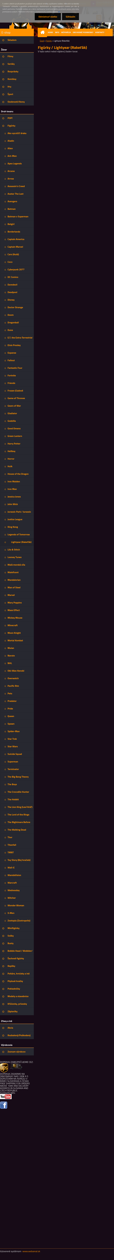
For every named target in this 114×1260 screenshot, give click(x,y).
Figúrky (49, 40)
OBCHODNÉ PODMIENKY (83, 32)
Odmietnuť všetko (47, 16)
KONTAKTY (99, 32)
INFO (57, 32)
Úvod (42, 40)
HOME (50, 32)
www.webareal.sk (31, 1251)
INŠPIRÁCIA (66, 32)
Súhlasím (70, 16)
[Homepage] (43, 32)
